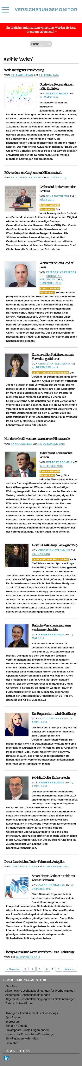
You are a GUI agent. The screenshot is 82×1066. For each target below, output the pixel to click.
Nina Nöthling (57, 196)
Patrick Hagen (57, 93)
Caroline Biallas (24, 866)
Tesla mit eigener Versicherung (24, 70)
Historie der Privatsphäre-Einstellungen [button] (30, 1034)
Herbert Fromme (59, 462)
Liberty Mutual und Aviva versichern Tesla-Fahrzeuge (39, 952)
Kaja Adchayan (22, 75)
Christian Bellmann (54, 363)
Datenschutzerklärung (19, 1003)
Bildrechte (11, 1043)
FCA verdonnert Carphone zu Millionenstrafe (33, 173)
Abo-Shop (11, 986)
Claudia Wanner (50, 718)
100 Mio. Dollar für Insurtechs (51, 777)
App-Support (13, 1017)
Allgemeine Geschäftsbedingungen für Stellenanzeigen (40, 999)
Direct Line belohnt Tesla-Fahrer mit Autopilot (34, 862)
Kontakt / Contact (16, 1025)
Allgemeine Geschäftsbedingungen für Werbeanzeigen (40, 990)
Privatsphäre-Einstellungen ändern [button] (27, 1030)
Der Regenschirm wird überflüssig (54, 714)
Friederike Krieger (26, 177)
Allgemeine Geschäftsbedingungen (27, 994)
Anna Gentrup (22, 443)
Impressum (12, 1021)
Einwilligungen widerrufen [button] (21, 1038)
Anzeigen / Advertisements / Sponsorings (31, 1013)
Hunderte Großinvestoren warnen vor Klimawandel (37, 439)
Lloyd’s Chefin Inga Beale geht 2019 (54, 545)
